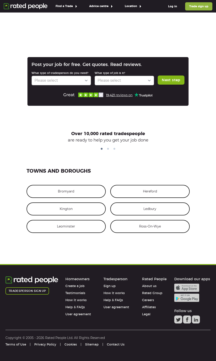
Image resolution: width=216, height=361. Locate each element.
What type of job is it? (110, 73)
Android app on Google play (186, 298)
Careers (148, 300)
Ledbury (149, 209)
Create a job (75, 286)
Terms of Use (15, 344)
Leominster (66, 226)
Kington (66, 209)
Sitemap (92, 344)
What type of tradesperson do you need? (60, 73)
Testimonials (75, 293)
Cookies (70, 344)
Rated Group (152, 293)
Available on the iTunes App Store (186, 288)
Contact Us (116, 344)
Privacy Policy (45, 344)
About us (149, 286)
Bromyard (66, 191)
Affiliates (149, 307)
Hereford (150, 191)
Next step (171, 80)
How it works (76, 300)
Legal (146, 314)
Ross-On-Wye (150, 226)
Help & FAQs (75, 307)
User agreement (78, 314)
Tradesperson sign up (27, 291)
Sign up (109, 286)
